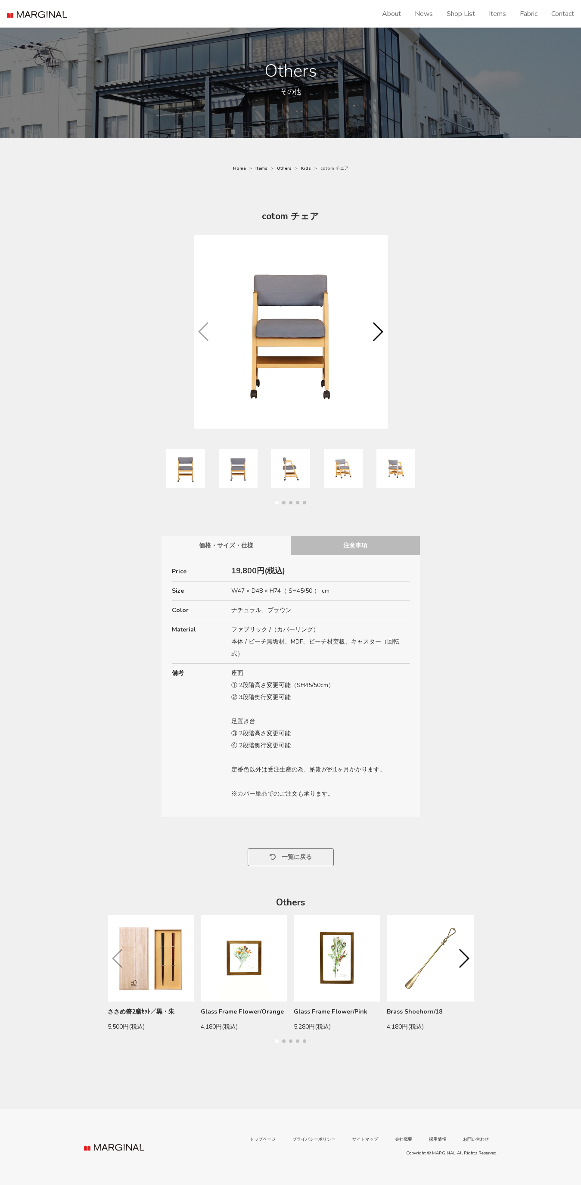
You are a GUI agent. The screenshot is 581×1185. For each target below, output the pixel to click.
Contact (562, 14)
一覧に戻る (291, 857)
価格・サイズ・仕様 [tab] (226, 545)
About (391, 14)
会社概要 (403, 1139)
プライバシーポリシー (314, 1139)
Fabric (529, 14)
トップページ (263, 1139)
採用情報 (437, 1139)
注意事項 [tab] (355, 545)
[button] (377, 331)
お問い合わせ (476, 1139)
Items (497, 14)
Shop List (461, 14)
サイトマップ (365, 1139)
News (424, 14)
